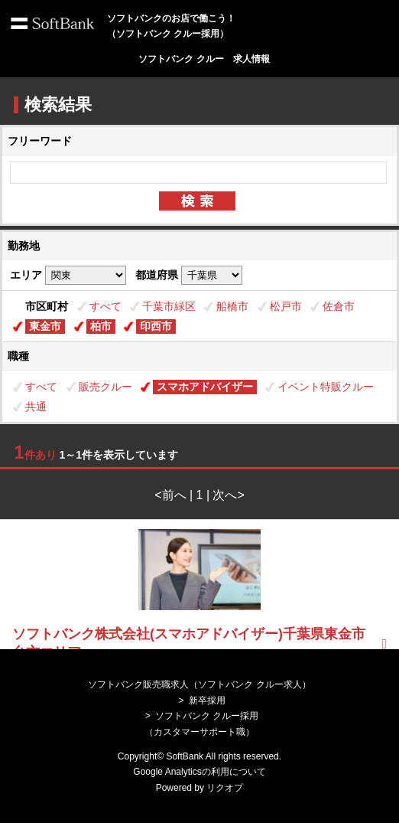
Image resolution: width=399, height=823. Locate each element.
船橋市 (232, 306)
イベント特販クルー (325, 386)
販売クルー (105, 386)
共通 (36, 406)
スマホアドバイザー (205, 386)
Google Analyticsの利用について (199, 771)
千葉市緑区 (169, 306)
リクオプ (224, 787)
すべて (105, 306)
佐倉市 (339, 306)
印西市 (156, 326)
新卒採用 (207, 700)
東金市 (45, 326)
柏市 (101, 326)
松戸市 (286, 306)
